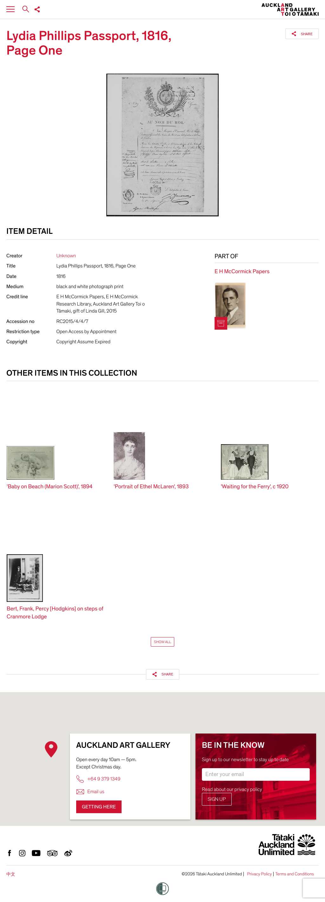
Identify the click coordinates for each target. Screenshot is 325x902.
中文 (10, 874)
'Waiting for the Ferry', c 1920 (255, 487)
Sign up (217, 799)
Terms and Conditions (294, 874)
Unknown (66, 255)
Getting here (99, 806)
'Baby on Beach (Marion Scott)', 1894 (50, 487)
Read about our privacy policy (232, 789)
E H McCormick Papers (242, 271)
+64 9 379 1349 (98, 779)
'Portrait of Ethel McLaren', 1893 (151, 487)
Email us (90, 792)
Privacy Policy (259, 874)
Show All (162, 641)
